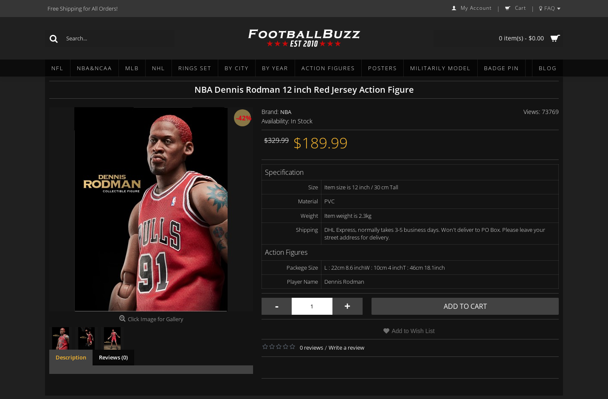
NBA (285, 112)
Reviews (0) (113, 357)
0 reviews (311, 347)
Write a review (346, 347)
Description (71, 357)
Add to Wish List (412, 331)
